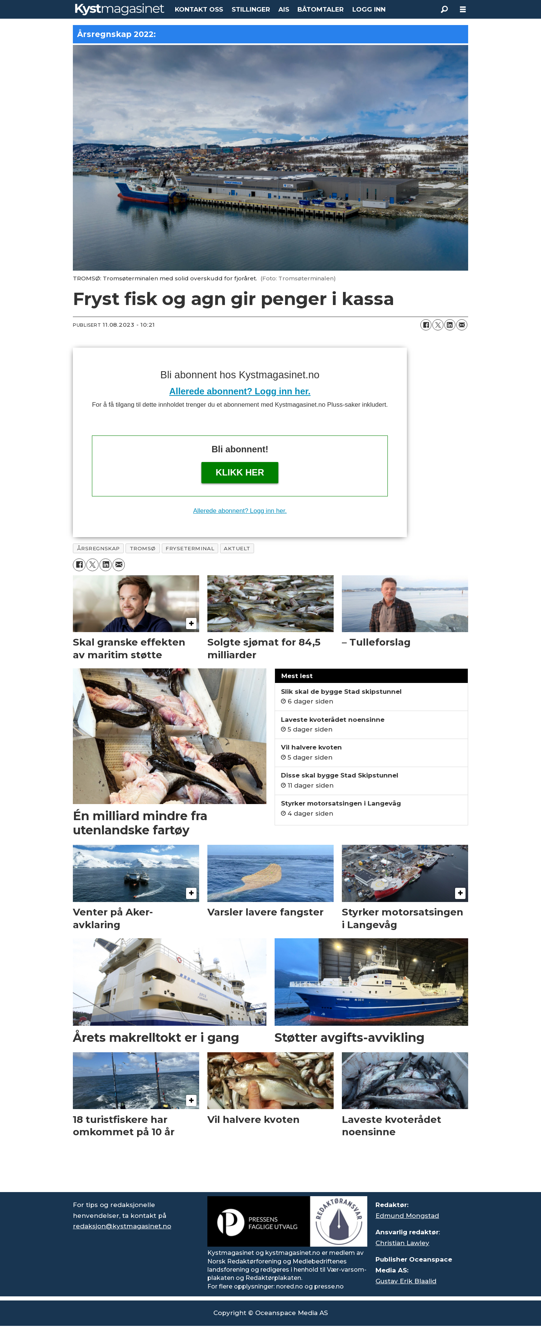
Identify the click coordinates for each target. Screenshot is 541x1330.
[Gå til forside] (120, 9)
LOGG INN (369, 9)
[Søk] (444, 9)
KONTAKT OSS (199, 9)
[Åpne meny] (463, 9)
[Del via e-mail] (461, 324)
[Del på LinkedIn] (449, 324)
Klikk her (240, 472)
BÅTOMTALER (320, 9)
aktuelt (237, 548)
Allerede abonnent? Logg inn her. (239, 391)
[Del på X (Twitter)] (437, 324)
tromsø (143, 548)
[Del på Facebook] (426, 324)
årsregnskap (98, 548)
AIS (283, 9)
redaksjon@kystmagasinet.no (122, 1226)
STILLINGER (251, 9)
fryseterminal (190, 548)
